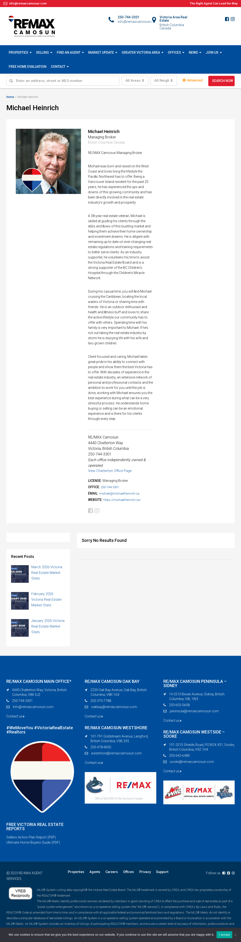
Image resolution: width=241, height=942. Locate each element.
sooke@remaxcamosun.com (192, 763)
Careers (109, 874)
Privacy (140, 874)
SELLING (42, 52)
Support (157, 874)
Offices (125, 874)
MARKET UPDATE (101, 52)
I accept (224, 934)
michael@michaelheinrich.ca (120, 493)
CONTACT (58, 66)
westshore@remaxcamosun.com (116, 755)
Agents (93, 874)
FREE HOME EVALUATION (27, 66)
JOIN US (212, 52)
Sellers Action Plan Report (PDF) (32, 839)
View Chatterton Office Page (111, 470)
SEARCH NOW (222, 81)
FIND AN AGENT (68, 52)
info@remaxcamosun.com (33, 708)
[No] (235, 934)
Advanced (193, 80)
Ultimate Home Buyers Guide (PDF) (35, 845)
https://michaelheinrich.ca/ (123, 500)
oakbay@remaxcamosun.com (114, 708)
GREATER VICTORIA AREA (141, 52)
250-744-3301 (111, 487)
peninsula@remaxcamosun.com (194, 712)
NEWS (193, 52)
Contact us (15, 718)
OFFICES (174, 52)
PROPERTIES (18, 52)
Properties (75, 874)
